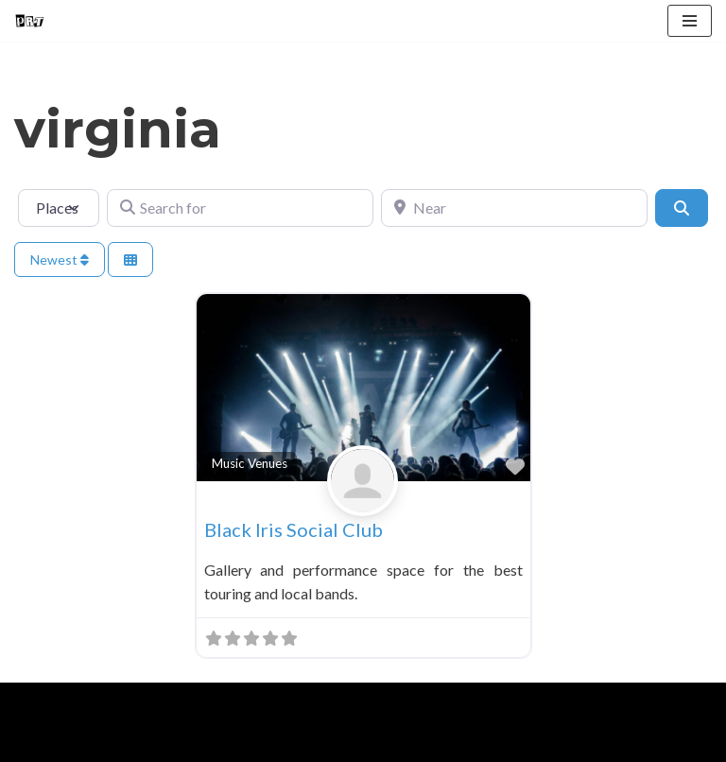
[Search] (681, 208)
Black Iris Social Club (293, 529)
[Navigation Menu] (689, 21)
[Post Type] (58, 208)
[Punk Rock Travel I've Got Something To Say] (29, 20)
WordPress (178, 702)
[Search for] (240, 208)
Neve (31, 702)
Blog (168, 742)
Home (38, 742)
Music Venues (249, 463)
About (106, 742)
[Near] (514, 208)
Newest (59, 259)
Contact (237, 742)
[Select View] (130, 259)
